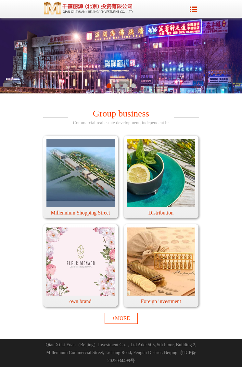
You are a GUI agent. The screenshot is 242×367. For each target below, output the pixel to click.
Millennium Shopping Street (80, 212)
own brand (81, 301)
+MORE (121, 318)
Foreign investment (161, 301)
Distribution (160, 212)
